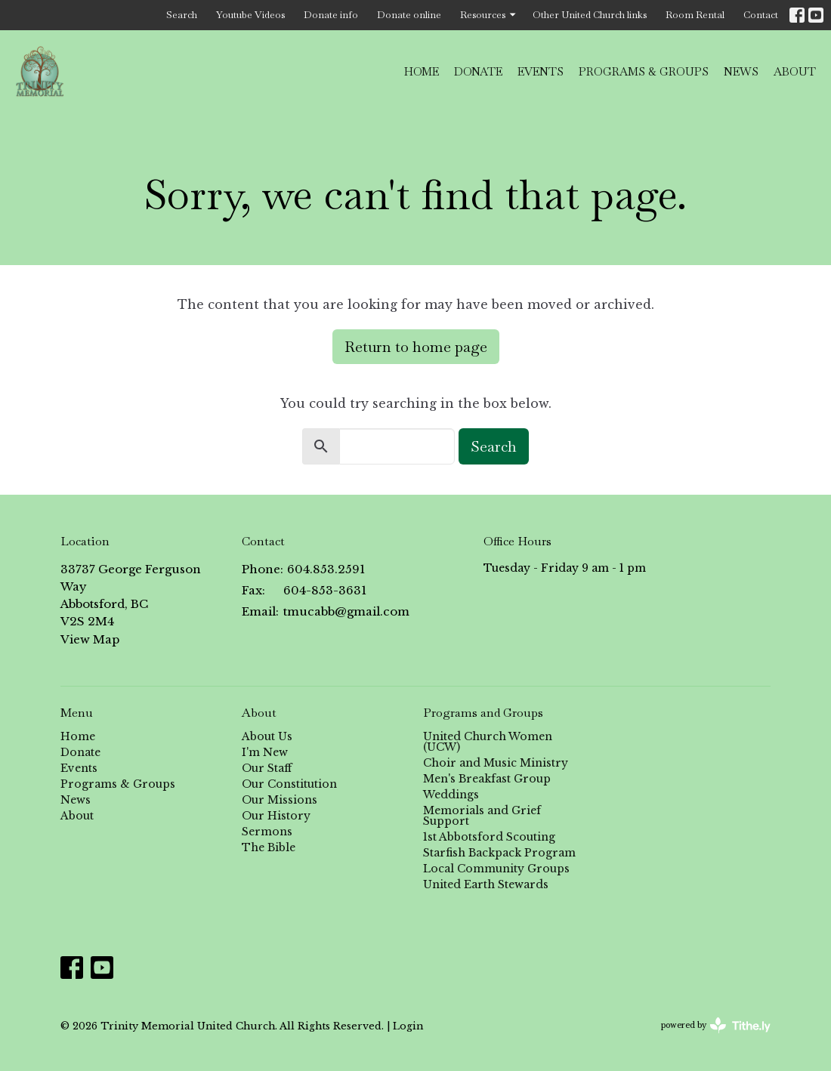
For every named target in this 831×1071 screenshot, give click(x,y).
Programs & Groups (644, 71)
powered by (716, 1025)
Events (540, 71)
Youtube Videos (250, 14)
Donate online (409, 14)
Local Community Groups (496, 868)
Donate (478, 71)
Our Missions (279, 800)
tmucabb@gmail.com (346, 611)
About (795, 71)
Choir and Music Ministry (495, 763)
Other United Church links (590, 14)
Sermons (267, 831)
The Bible (268, 847)
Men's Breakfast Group (487, 779)
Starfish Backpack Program (499, 853)
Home (421, 71)
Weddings (451, 794)
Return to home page (415, 346)
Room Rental (695, 14)
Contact (760, 14)
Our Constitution (289, 784)
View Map (89, 639)
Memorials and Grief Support (482, 816)
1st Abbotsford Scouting (489, 837)
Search (181, 14)
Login (408, 1026)
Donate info (331, 14)
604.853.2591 (326, 569)
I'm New (265, 752)
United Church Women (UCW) (487, 742)
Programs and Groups (483, 713)
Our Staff (267, 768)
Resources (488, 14)
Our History (276, 816)
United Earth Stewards (485, 884)
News (741, 71)
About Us (267, 736)
